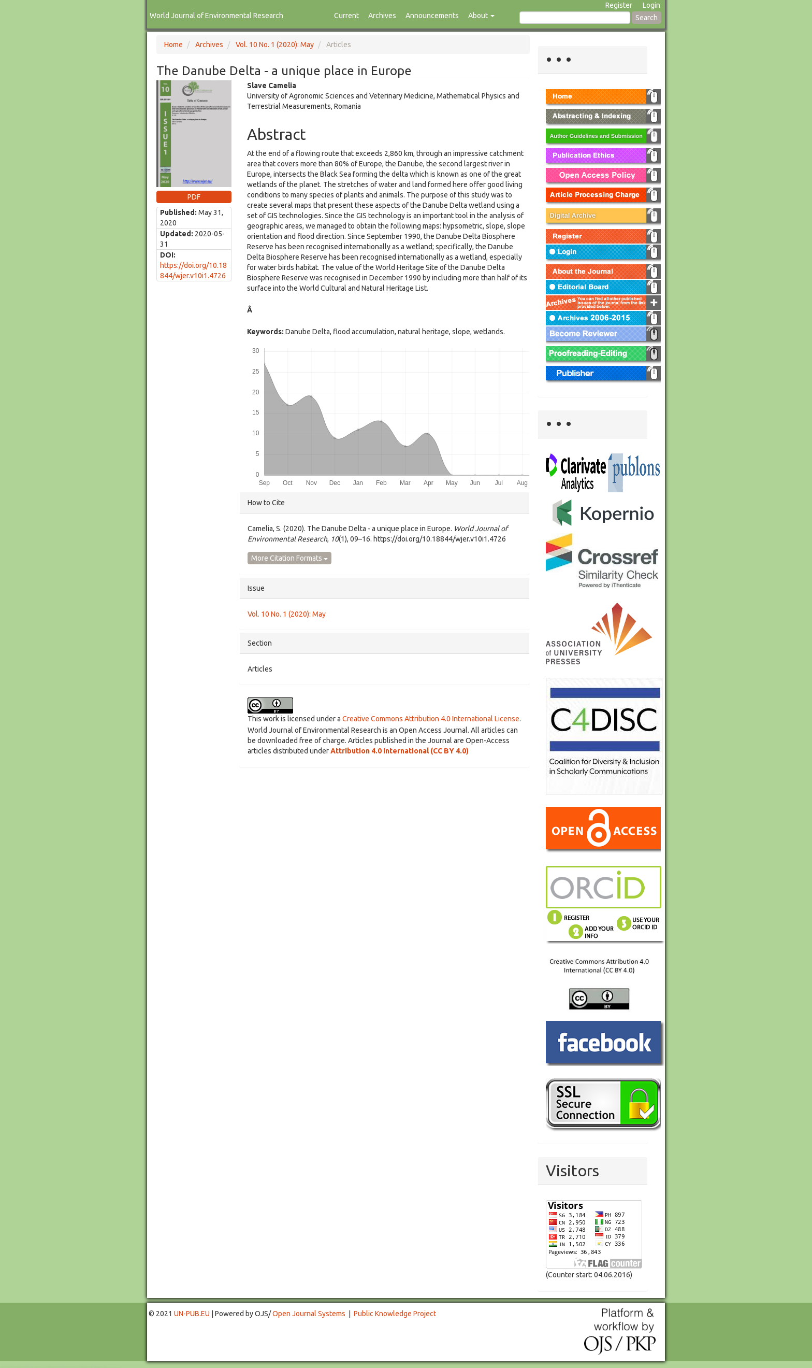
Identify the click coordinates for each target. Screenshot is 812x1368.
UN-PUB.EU (192, 1313)
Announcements (432, 15)
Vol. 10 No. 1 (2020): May (275, 44)
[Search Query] (574, 17)
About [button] (481, 15)
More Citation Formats (289, 558)
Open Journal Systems (308, 1313)
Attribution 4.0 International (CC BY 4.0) (399, 751)
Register (618, 5)
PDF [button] (193, 197)
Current (346, 15)
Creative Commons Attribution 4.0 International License (430, 719)
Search (646, 17)
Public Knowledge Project (395, 1313)
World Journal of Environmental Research (216, 15)
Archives (382, 15)
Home (173, 44)
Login (651, 5)
